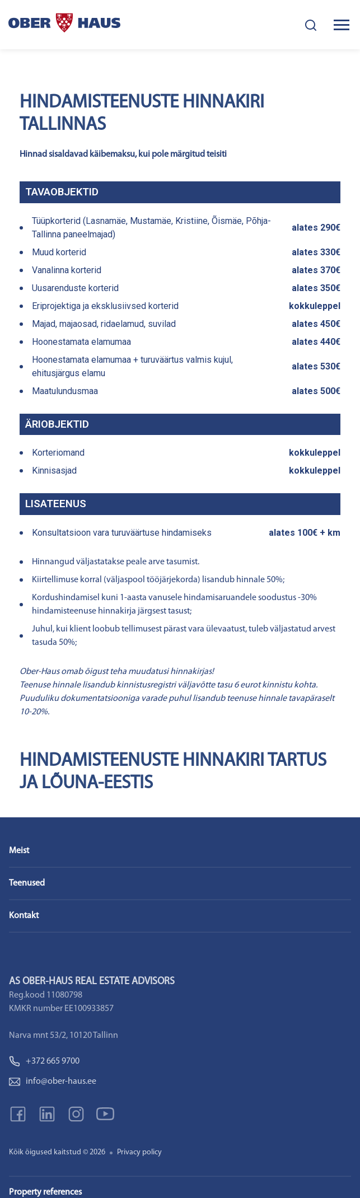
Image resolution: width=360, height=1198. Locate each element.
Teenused (27, 883)
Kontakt (24, 915)
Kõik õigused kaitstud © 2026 (57, 1152)
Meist (19, 850)
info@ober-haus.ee (52, 1081)
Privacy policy (139, 1152)
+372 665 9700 (44, 1061)
